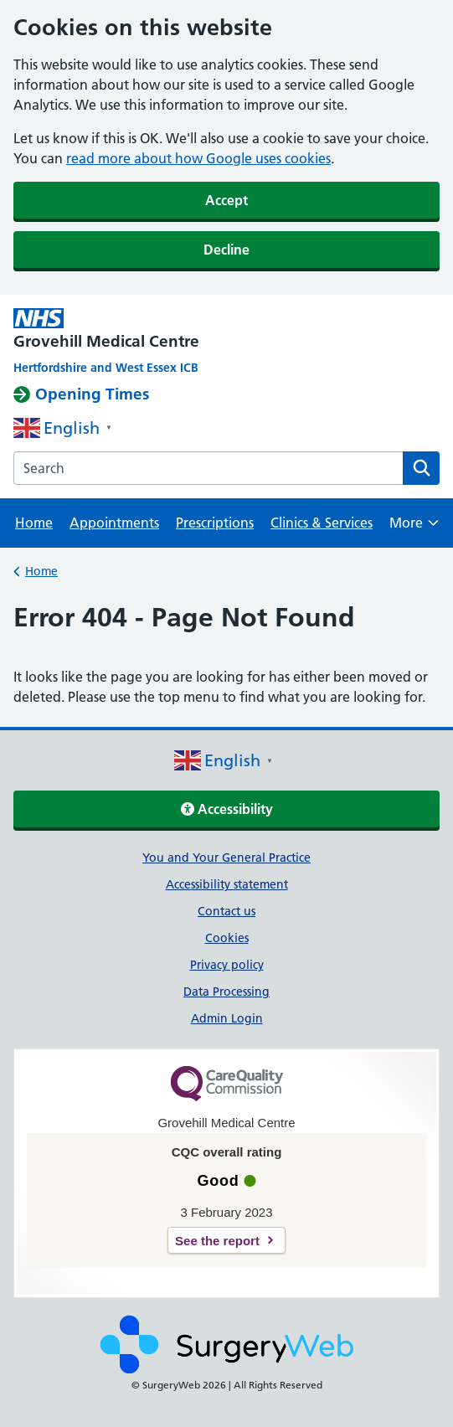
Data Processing (226, 991)
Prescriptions (215, 522)
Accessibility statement (227, 884)
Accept (226, 200)
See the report (217, 1241)
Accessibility (227, 809)
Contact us (226, 911)
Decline (226, 249)
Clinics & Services (321, 522)
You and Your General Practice (226, 857)
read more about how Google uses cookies (198, 158)
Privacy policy (227, 964)
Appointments (114, 522)
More (414, 528)
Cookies (227, 937)
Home (34, 522)
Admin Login (227, 1018)
